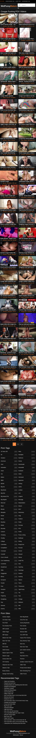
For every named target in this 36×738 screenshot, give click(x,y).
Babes (9, 477)
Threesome (26, 586)
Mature (26, 506)
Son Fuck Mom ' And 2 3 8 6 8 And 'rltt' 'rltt (15, 719)
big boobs (28, 69)
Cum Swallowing (9, 561)
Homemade (26, 464)
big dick (9, 169)
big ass (9, 40)
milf (17, 97)
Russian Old (23, 628)
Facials (9, 583)
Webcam (26, 602)
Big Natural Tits (9, 497)
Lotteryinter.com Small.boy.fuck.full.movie (14, 723)
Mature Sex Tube (6, 637)
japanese (13, 197)
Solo (26, 564)
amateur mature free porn (26, 661)
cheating (8, 69)
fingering (14, 368)
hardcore (32, 83)
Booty (9, 519)
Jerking (26, 484)
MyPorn (22, 652)
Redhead (26, 538)
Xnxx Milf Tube (24, 634)
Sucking (26, 577)
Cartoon (9, 532)
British (9, 525)
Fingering (9, 596)
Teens (26, 583)
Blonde (9, 509)
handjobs (13, 97)
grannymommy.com (10, 1)
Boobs (9, 516)
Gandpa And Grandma (10, 702)
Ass (9, 474)
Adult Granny (5, 649)
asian (27, 54)
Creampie (9, 551)
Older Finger (5, 631)
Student (26, 574)
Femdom (9, 590)
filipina (17, 69)
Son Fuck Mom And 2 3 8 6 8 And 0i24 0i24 (15, 695)
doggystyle (24, 311)
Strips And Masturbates (10, 690)
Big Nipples (9, 500)
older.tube (18, 1)
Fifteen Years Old (8, 693)
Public (26, 532)
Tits (26, 593)
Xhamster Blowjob (9, 707)
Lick (26, 493)
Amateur (9, 458)
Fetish (9, 593)
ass (14, 83)
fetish (31, 254)
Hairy (26, 452)
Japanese (26, 480)
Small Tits (26, 561)
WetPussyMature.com (24, 733)
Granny (9, 609)
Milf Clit (4, 643)
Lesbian (26, 490)
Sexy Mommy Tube (25, 640)
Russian (26, 548)
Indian (26, 474)
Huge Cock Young (8, 718)
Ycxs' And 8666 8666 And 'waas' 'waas (14, 712)
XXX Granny (5, 661)
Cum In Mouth (9, 557)
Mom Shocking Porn (25, 670)
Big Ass (9, 487)
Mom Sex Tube (24, 646)
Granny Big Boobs (25, 622)
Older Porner (23, 673)
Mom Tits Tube (6, 640)
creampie (31, 54)
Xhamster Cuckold (9, 688)
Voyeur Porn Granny (25, 637)
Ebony (9, 577)
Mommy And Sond (9, 697)
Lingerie (26, 497)
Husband (26, 471)
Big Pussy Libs (8, 716)
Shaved (26, 554)
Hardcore (26, 458)
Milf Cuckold (5, 628)
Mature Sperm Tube (7, 652)
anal (9, 111)
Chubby (9, 538)
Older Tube (23, 664)
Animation (9, 468)
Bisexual (9, 503)
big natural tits (15, 40)
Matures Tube (6, 667)
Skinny (26, 557)
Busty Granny (6, 670)
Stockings (26, 570)
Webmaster (16, 735)
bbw (16, 83)
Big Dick (9, 493)
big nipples (10, 26)
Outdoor (26, 519)
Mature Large (5, 655)
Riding (26, 541)
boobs (13, 383)
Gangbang (9, 599)
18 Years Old (9, 452)
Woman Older (23, 631)
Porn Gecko (23, 625)
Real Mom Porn (24, 655)
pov (16, 183)
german (33, 240)
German (9, 606)
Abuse (21, 735)
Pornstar (26, 525)
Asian (9, 471)
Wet (26, 606)
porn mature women (25, 649)
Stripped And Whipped (10, 686)
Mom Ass (22, 643)
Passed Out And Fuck (9, 683)
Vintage (26, 599)
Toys (26, 596)
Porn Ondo (5, 646)
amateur (5, 26)
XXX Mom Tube (6, 619)
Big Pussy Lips (8, 705)
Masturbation (26, 503)
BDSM (9, 484)
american (10, 83)
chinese (31, 297)
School (26, 551)
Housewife (26, 468)
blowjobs (16, 26)
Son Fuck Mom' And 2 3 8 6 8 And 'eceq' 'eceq (16, 700)
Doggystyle (9, 574)
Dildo (9, 570)
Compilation (9, 548)
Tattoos (26, 580)
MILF (26, 509)
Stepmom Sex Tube (7, 664)
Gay (9, 602)
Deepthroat (9, 567)
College (9, 541)
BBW (9, 480)
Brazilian (9, 522)
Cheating (9, 535)
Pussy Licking (26, 535)
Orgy (26, 516)
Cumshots (9, 564)
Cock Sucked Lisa (8, 691)
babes (4, 97)
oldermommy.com (26, 1)
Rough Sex (26, 545)
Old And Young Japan (9, 714)
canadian (28, 40)
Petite (26, 522)
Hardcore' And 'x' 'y (9, 698)
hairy (32, 40)
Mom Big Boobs (24, 616)
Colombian (9, 545)
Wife (26, 609)
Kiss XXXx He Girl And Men (11, 711)
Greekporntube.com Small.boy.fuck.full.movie (15, 684)
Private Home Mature (25, 667)
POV (26, 529)
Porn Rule (5, 622)
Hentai (26, 461)
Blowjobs (9, 513)
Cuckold (9, 554)
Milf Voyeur (5, 634)
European (9, 580)
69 (9, 455)
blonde (23, 83)
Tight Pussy (26, 590)
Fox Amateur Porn (7, 625)
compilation (29, 26)
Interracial (26, 477)
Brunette (9, 529)
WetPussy (9, 6)
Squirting (26, 567)
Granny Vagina (6, 616)
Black (9, 506)
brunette (13, 126)
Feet (9, 586)
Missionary (26, 513)
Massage (26, 500)
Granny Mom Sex (7, 658)
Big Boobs (9, 490)
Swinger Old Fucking (7, 673)
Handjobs (26, 455)
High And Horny (8, 709)
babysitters (24, 197)
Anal (9, 464)
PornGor (22, 658)
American (9, 461)
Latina (26, 487)
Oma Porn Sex (24, 619)
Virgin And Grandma (9, 681)
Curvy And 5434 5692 (9, 704)
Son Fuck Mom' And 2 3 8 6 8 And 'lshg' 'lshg (15, 721)
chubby (13, 69)
